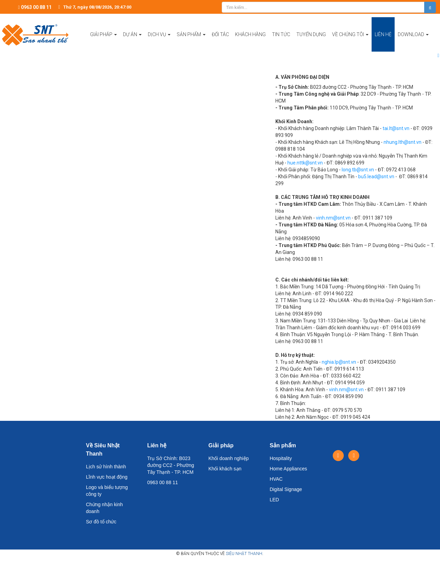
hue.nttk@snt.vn (305, 163)
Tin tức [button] (281, 34)
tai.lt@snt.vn (396, 128)
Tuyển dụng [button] (311, 34)
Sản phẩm (283, 445)
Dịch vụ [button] (159, 42)
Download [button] (413, 42)
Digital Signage (286, 489)
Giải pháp (220, 445)
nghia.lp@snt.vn (339, 362)
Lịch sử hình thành (106, 466)
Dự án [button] (132, 42)
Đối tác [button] (220, 34)
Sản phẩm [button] (191, 42)
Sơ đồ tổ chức (101, 521)
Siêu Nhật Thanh (244, 553)
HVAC (276, 479)
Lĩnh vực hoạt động (107, 477)
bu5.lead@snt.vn (376, 176)
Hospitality (281, 458)
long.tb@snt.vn (358, 169)
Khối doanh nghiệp (228, 458)
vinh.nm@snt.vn (333, 218)
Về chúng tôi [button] (350, 42)
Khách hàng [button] (250, 34)
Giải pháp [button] (103, 42)
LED (274, 499)
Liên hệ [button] (383, 34)
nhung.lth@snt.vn (402, 142)
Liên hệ (156, 445)
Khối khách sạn (224, 468)
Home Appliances (288, 468)
